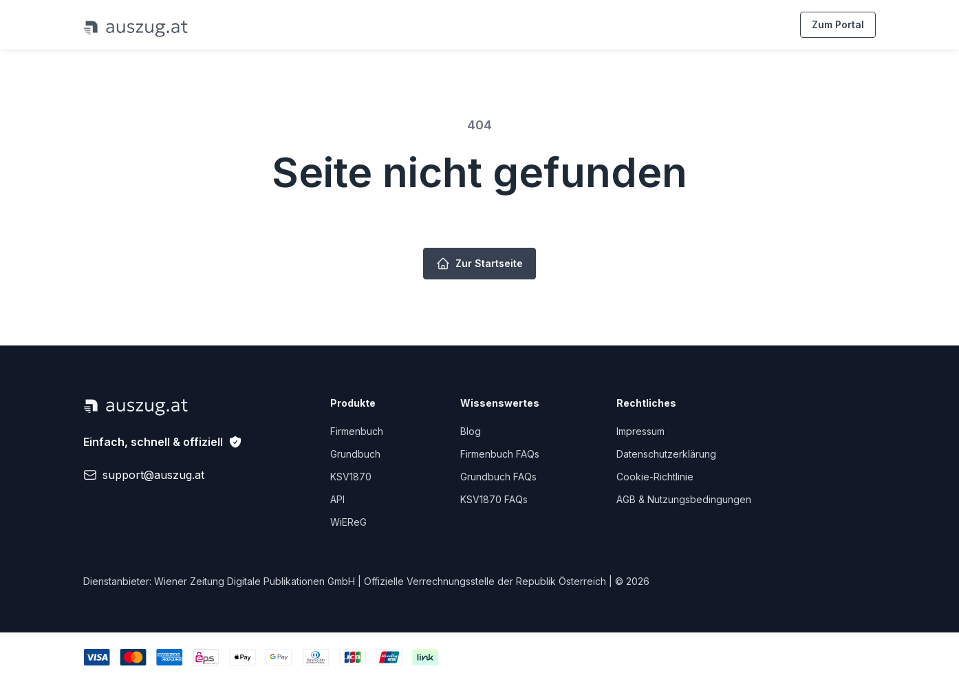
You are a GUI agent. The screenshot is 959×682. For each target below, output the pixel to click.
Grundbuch (355, 454)
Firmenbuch (356, 431)
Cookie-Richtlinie (654, 476)
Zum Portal (838, 24)
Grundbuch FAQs (498, 476)
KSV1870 (350, 476)
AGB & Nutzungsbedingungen (683, 499)
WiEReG (348, 522)
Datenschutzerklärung (666, 454)
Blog (470, 431)
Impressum (640, 431)
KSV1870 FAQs (494, 499)
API (337, 499)
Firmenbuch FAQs (499, 454)
